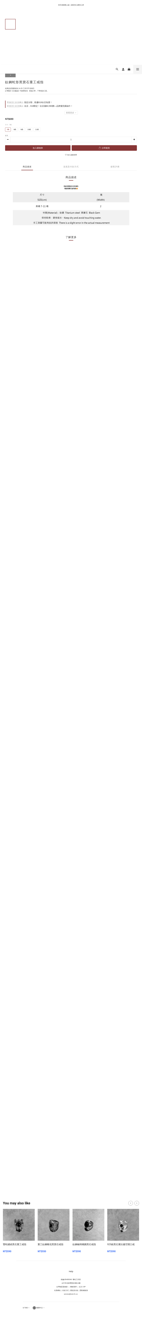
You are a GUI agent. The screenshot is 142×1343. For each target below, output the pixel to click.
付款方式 (65, 1290)
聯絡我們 (73, 1287)
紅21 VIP (82, 1287)
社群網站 (57, 1290)
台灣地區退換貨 (62, 1287)
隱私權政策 (84, 1290)
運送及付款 (74, 1290)
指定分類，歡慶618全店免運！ (29, 102)
